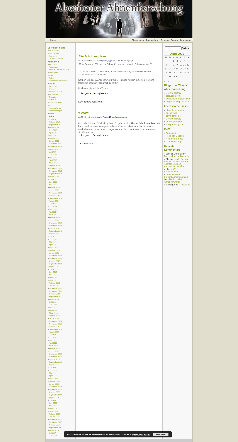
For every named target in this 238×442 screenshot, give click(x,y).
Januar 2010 (54, 351)
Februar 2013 (54, 250)
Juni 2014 (53, 206)
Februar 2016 (54, 165)
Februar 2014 (54, 217)
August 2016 (54, 149)
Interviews (53, 86)
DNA (51, 75)
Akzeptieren (161, 434)
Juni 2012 (53, 272)
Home (53, 40)
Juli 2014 (52, 204)
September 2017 (55, 125)
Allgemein (53, 64)
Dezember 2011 (55, 288)
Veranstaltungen (55, 108)
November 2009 (55, 357)
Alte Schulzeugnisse (92, 56)
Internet (52, 83)
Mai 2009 (52, 373)
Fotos (51, 78)
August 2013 (54, 234)
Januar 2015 (54, 190)
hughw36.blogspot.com (177, 101)
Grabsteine (184, 184)
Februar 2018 (54, 122)
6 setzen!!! (85, 112)
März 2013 (53, 247)
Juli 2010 (52, 335)
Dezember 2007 (55, 419)
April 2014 (53, 212)
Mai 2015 (52, 185)
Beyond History (173, 93)
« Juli (166, 81)
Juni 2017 (53, 130)
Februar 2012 (54, 283)
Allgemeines (138, 40)
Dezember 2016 (55, 144)
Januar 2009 (54, 384)
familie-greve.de (174, 121)
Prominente (53, 94)
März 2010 (53, 346)
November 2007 (55, 422)
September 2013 (55, 231)
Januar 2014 (54, 220)
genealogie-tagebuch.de (178, 98)
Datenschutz (152, 40)
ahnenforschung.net (176, 110)
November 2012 (55, 258)
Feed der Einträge (175, 136)
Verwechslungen (55, 111)
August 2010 (54, 332)
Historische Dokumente (58, 81)
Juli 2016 (52, 152)
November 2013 (55, 226)
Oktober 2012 (54, 261)
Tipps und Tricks (55, 102)
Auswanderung (55, 72)
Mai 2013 (52, 242)
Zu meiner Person (169, 40)
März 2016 (53, 163)
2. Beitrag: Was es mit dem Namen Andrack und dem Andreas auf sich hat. (176, 163)
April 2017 (53, 133)
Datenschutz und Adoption (177, 156)
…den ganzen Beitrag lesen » (93, 93)
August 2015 (54, 176)
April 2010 (53, 343)
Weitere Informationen (141, 434)
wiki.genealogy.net (175, 124)
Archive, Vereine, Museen (59, 70)
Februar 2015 (54, 187)
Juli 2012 (52, 269)
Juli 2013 (52, 236)
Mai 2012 (52, 275)
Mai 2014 (52, 209)
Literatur (52, 89)
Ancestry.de (53, 67)
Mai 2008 (52, 406)
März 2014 (53, 215)
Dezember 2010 (55, 321)
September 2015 (55, 174)
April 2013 (53, 245)
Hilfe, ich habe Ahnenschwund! (173, 180)
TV (50, 105)
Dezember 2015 (55, 168)
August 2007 (54, 430)
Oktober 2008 (54, 392)
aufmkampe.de (173, 116)
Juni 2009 (53, 370)
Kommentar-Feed (174, 139)
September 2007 (55, 428)
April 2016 (53, 160)
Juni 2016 (53, 155)
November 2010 (55, 324)
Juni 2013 (53, 239)
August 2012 (54, 266)
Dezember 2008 (55, 387)
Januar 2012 (54, 286)
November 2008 (55, 389)
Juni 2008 (53, 403)
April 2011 (53, 310)
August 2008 (54, 397)
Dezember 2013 (55, 223)
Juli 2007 (52, 433)
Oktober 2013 (54, 228)
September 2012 (55, 264)
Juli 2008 (52, 400)
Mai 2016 (52, 157)
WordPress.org (173, 141)
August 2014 (54, 201)
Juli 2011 (52, 302)
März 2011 (53, 313)
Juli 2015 (52, 179)
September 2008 (55, 395)
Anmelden (171, 133)
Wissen (52, 113)
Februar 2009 (54, 381)
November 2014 (55, 193)
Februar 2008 (54, 414)
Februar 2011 (54, 316)
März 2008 (53, 411)
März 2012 (53, 280)
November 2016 (55, 146)
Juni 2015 (53, 182)
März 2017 (53, 135)
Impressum (185, 40)
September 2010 (55, 329)
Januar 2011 (54, 318)
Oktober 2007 (54, 425)
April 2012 (53, 277)
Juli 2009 (52, 367)
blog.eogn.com (173, 96)
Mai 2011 (52, 307)
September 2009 (55, 362)
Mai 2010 (52, 340)
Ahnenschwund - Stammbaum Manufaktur (176, 175)
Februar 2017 (54, 138)
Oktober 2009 (54, 359)
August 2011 (54, 299)
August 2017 (54, 127)
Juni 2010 (53, 337)
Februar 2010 (54, 348)
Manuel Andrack (55, 91)
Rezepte (52, 97)
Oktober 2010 (54, 327)
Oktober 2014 (54, 196)
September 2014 (55, 198)
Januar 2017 (54, 141)
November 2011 (55, 291)
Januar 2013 (54, 253)
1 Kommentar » (85, 143)
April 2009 (53, 376)
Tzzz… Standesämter (172, 170)
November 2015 (55, 171)
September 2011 (55, 296)
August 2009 (54, 365)
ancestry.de (171, 113)
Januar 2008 (54, 417)
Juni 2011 (53, 305)
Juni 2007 (53, 436)
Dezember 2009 (55, 354)
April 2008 (53, 408)
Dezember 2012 (55, 256)
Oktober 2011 (54, 294)
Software (52, 100)
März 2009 (53, 378)
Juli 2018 (52, 119)
